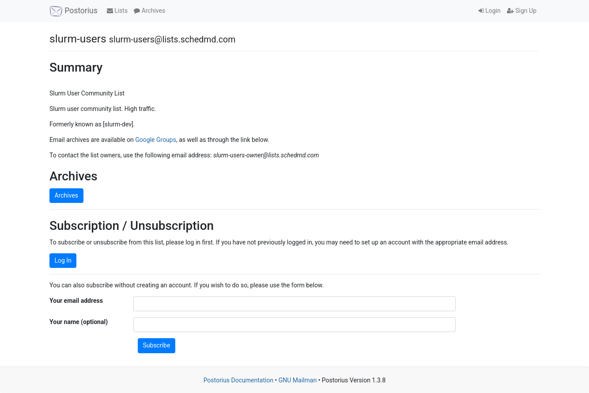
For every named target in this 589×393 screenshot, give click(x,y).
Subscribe (156, 345)
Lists (117, 10)
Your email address (76, 300)
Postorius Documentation (239, 380)
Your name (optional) (78, 321)
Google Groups (155, 139)
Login (490, 10)
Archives (149, 10)
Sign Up (521, 10)
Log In (63, 260)
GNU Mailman (298, 380)
